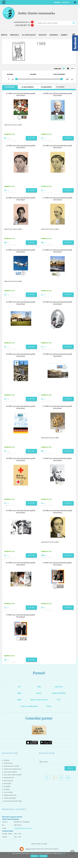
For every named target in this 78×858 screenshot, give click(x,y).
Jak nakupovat (8, 780)
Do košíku (31, 138)
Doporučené (10, 87)
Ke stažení (7, 786)
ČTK (58, 700)
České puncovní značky (11, 766)
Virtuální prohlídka (10, 798)
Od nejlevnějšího (27, 87)
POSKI (48, 706)
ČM (19, 687)
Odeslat (70, 768)
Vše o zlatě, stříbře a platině (13, 775)
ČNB (39, 687)
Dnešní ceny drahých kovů (12, 769)
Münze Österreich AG (39, 700)
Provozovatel (8, 792)
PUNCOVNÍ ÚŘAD (59, 693)
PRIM (19, 693)
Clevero (25, 849)
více (63, 853)
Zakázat (43, 856)
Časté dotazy (8, 763)
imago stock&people (29, 706)
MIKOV (39, 693)
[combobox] (73, 68)
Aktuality (6, 760)
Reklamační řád (9, 777)
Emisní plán (7, 783)
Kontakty (7, 789)
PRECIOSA (59, 687)
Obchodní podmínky (10, 772)
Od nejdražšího (46, 87)
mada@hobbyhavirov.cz (22, 22)
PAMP (19, 700)
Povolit (34, 856)
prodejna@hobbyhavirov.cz (23, 828)
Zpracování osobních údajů (13, 801)
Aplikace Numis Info (10, 795)
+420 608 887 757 (22, 25)
